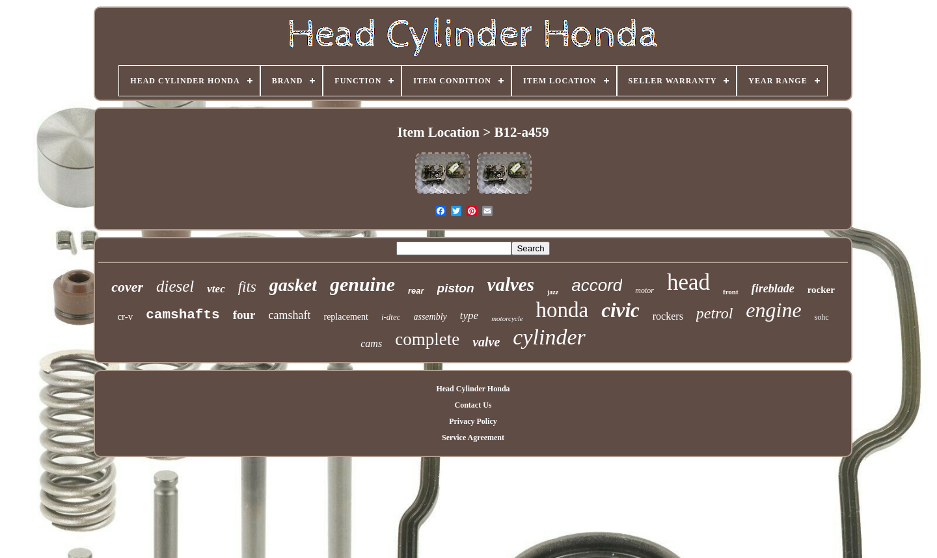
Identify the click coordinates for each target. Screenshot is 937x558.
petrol (714, 313)
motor (644, 290)
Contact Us (472, 405)
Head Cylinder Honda (472, 388)
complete (427, 339)
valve (486, 342)
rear (416, 291)
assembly (429, 317)
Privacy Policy (473, 421)
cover (127, 287)
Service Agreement (473, 437)
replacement (345, 317)
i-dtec (391, 317)
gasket (293, 285)
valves (510, 284)
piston (455, 288)
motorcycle (507, 318)
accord (596, 285)
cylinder (549, 337)
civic (620, 310)
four (244, 315)
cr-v (125, 316)
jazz (552, 292)
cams (371, 343)
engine (773, 310)
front (731, 292)
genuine (362, 284)
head (688, 282)
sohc (822, 317)
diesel (175, 286)
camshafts (182, 314)
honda (562, 310)
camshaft (290, 315)
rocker (821, 290)
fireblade (773, 288)
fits (247, 287)
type (469, 315)
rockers (668, 316)
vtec (215, 289)
